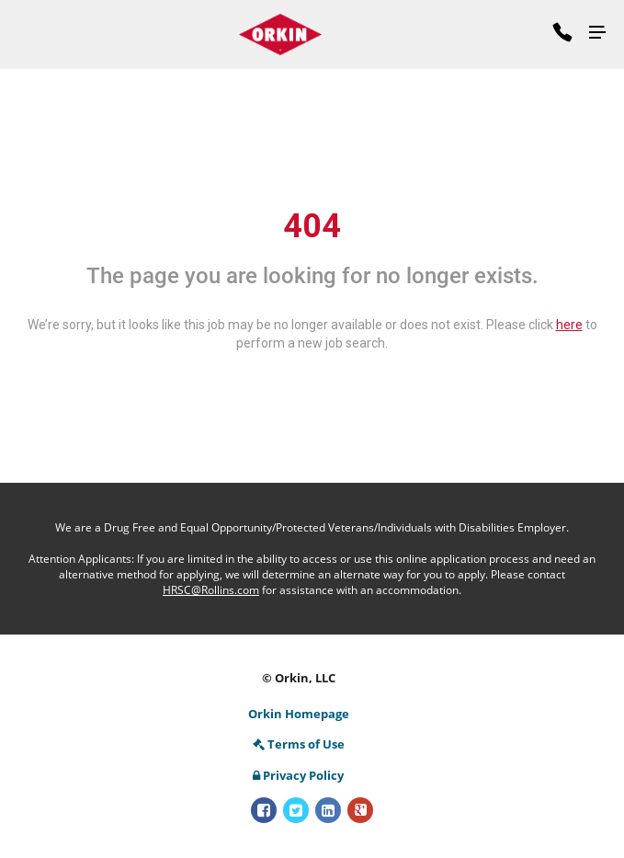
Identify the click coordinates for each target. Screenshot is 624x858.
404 (312, 226)
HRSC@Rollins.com (211, 590)
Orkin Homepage (298, 713)
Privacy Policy (298, 775)
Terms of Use (299, 744)
